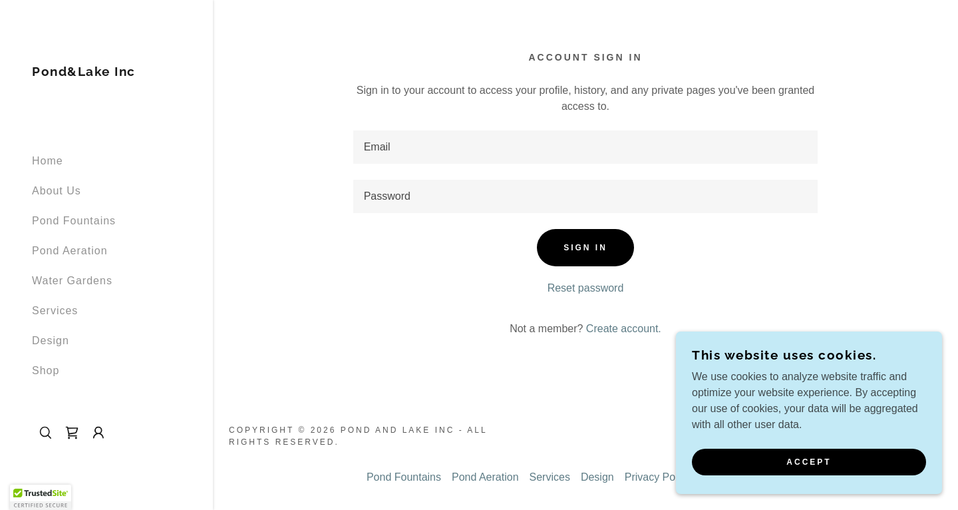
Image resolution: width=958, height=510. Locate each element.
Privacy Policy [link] (658, 477)
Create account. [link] (623, 328)
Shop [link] (45, 370)
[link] (84, 72)
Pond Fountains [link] (74, 220)
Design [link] (50, 340)
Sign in (585, 247)
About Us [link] (56, 190)
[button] (98, 432)
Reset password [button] (586, 288)
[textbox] (585, 147)
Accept (808, 462)
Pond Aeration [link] (70, 250)
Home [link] (47, 160)
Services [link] (55, 310)
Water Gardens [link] (72, 280)
